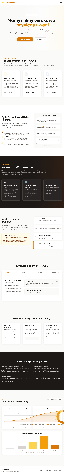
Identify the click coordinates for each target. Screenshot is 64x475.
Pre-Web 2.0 (9, 273)
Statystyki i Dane (40, 39)
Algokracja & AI (55, 273)
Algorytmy (42, 470)
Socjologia (48, 470)
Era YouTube (24, 273)
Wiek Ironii (39, 273)
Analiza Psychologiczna (25, 39)
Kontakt (60, 470)
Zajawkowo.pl (8, 2)
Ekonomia (55, 470)
